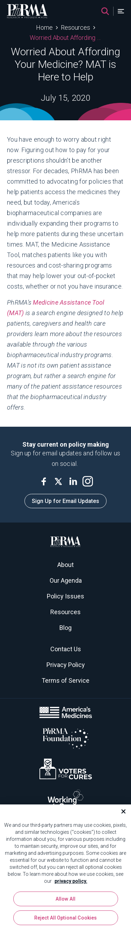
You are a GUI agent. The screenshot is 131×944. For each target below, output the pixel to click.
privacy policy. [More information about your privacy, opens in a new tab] (70, 882)
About (65, 564)
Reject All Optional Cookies (65, 918)
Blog (65, 627)
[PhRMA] (27, 11)
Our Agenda (66, 580)
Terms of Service (65, 680)
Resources (75, 27)
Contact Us (65, 649)
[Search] (105, 11)
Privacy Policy (65, 664)
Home (44, 27)
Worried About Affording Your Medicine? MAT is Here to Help (65, 37)
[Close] (121, 812)
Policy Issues (65, 596)
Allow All (65, 899)
